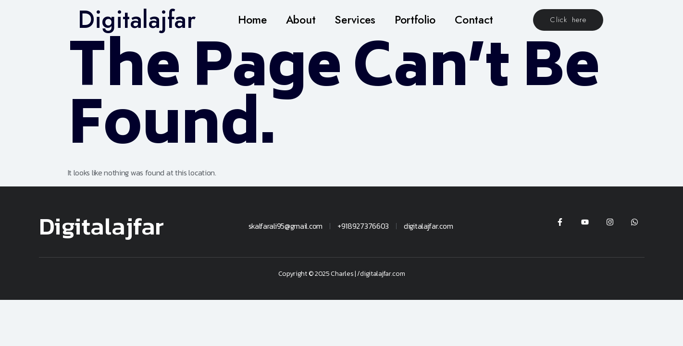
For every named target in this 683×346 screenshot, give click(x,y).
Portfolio (415, 20)
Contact (474, 20)
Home (252, 20)
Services (355, 20)
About (301, 20)
